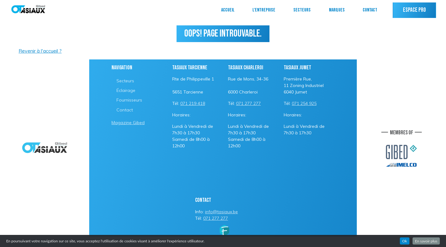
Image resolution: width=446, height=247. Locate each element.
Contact (370, 10)
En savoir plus (426, 241)
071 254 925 (304, 103)
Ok (404, 241)
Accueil (227, 10)
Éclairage (125, 90)
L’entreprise (263, 10)
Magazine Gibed (128, 122)
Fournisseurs (129, 100)
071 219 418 (192, 103)
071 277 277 (248, 103)
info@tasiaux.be (221, 211)
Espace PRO (414, 10)
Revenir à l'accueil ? (40, 51)
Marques (337, 10)
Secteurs (302, 10)
